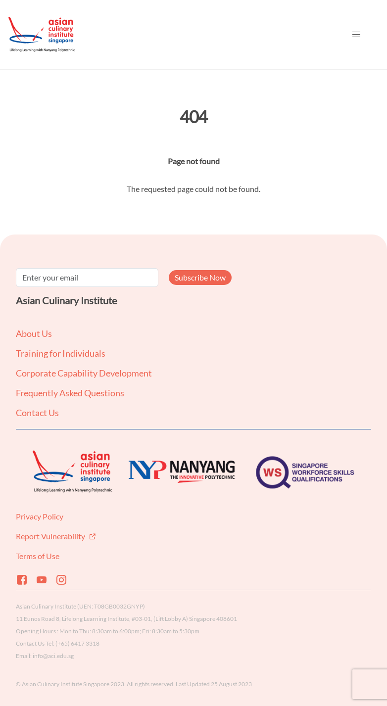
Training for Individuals (60, 353)
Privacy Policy (39, 516)
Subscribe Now (200, 277)
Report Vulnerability (51, 536)
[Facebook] (26, 580)
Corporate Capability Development (84, 373)
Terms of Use (37, 556)
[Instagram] (65, 580)
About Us (34, 333)
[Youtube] (45, 580)
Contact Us (37, 412)
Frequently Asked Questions (70, 392)
